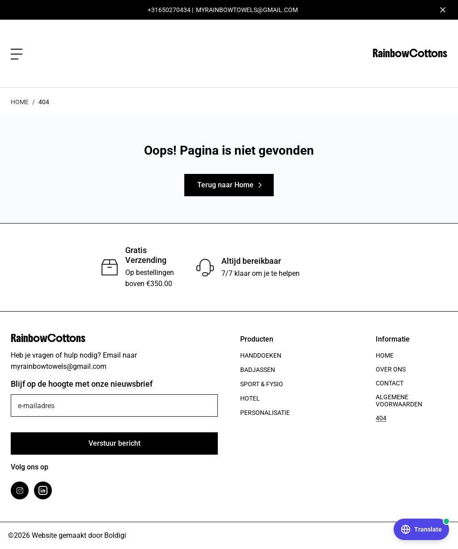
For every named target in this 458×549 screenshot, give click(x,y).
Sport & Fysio (261, 384)
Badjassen (257, 369)
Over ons (391, 369)
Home (20, 102)
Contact (389, 383)
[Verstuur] (114, 443)
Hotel (250, 398)
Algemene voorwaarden (399, 400)
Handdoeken (260, 355)
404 (381, 418)
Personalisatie (265, 412)
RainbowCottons (410, 53)
